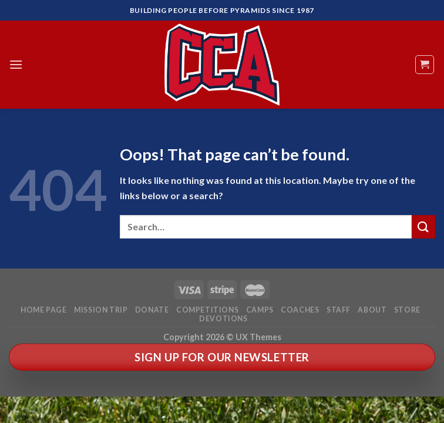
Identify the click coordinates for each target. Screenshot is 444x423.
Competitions (207, 310)
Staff (339, 310)
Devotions (223, 318)
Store (407, 310)
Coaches (300, 310)
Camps (260, 310)
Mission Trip (100, 310)
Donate (152, 310)
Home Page (44, 310)
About (372, 310)
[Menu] (16, 64)
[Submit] (423, 226)
